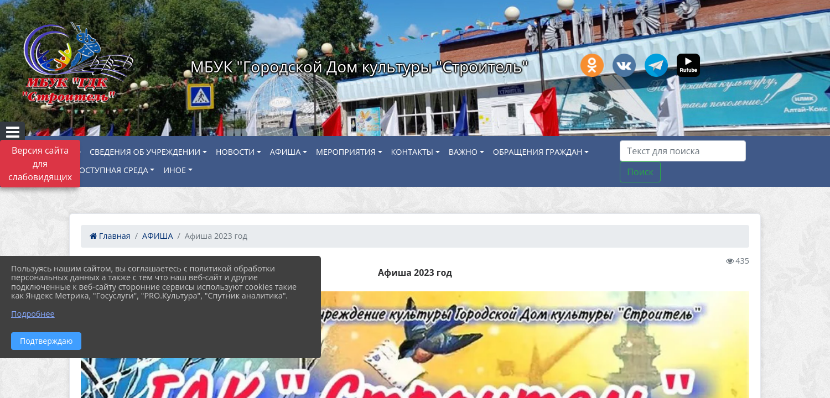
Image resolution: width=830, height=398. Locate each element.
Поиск (640, 172)
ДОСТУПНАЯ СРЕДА (111, 170)
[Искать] (683, 150)
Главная (110, 236)
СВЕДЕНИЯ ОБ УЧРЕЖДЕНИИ (145, 151)
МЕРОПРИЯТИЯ (346, 151)
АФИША (285, 151)
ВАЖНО (463, 151)
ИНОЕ (174, 170)
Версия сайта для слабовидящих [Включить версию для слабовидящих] (40, 163)
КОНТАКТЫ (412, 151)
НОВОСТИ (235, 151)
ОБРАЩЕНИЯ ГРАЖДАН (538, 151)
